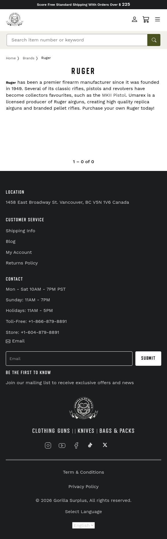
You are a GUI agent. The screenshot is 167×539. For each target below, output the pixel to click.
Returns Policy (22, 263)
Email (15, 341)
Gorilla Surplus (70, 500)
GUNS (63, 431)
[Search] (77, 40)
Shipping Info (20, 230)
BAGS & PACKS (117, 431)
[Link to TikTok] (90, 445)
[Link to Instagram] (48, 445)
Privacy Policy (83, 486)
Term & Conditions (83, 472)
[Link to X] (104, 445)
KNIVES (86, 431)
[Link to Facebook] (76, 445)
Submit (148, 358)
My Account (19, 252)
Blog (10, 241)
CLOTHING (43, 431)
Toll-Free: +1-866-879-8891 (36, 321)
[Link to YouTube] (62, 445)
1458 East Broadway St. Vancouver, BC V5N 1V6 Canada (67, 202)
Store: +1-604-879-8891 (32, 332)
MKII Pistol (114, 95)
